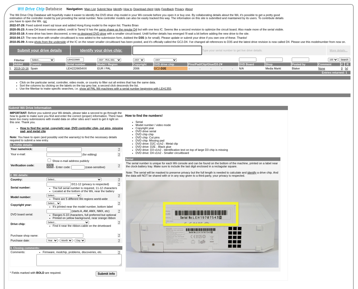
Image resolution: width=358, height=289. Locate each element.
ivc (45, 21)
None (321, 68)
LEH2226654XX (76, 68)
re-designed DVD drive (91, 33)
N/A (241, 68)
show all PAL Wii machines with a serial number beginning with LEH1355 (125, 88)
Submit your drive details (39, 50)
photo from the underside (50, 41)
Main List (90, 9)
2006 (136, 68)
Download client (143, 9)
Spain (34, 68)
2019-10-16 (21, 68)
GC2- (160, 68)
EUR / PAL (104, 68)
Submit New (104, 9)
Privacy (179, 9)
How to (127, 9)
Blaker (296, 68)
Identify (117, 9)
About (189, 9)
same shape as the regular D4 (118, 29)
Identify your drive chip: (101, 50)
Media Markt (273, 68)
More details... (339, 50)
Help (157, 9)
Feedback (167, 9)
